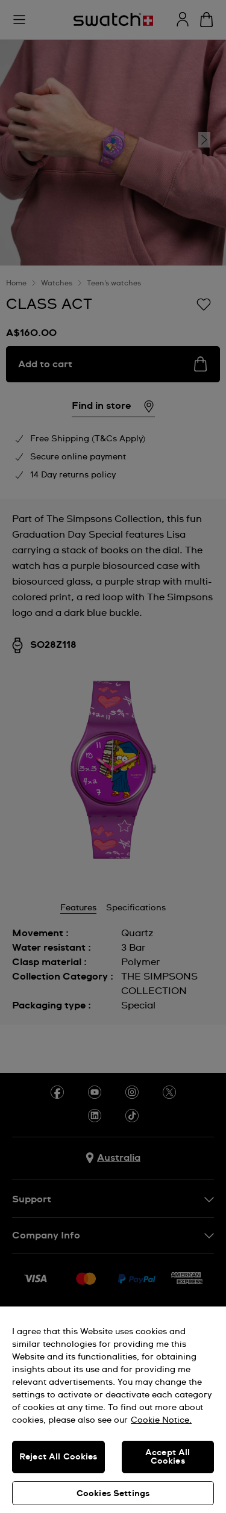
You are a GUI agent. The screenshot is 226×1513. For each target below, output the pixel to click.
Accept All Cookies (167, 1457)
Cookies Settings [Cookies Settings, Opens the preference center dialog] (113, 1494)
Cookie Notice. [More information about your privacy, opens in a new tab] (161, 1420)
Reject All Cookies (58, 1457)
